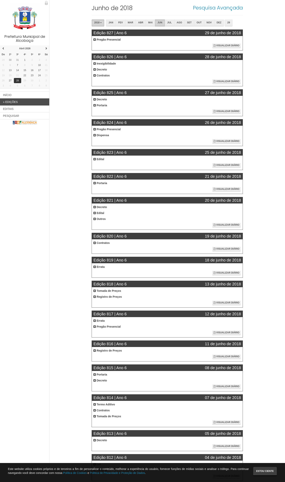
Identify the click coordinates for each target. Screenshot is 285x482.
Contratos (101, 75)
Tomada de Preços (107, 290)
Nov (209, 22)
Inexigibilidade (104, 63)
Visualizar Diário (226, 45)
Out (199, 22)
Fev (120, 22)
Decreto (100, 69)
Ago (179, 22)
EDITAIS (8, 108)
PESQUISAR (11, 115)
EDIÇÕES (10, 102)
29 (228, 22)
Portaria (100, 105)
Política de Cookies (75, 472)
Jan (110, 22)
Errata (98, 266)
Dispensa (101, 135)
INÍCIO (7, 95)
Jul (169, 22)
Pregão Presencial (107, 39)
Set (189, 22)
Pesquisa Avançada (218, 7)
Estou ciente (265, 471)
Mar (130, 22)
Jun (160, 22)
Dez (219, 22)
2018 (98, 22)
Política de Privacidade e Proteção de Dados (117, 472)
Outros (99, 219)
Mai (150, 22)
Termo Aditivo (104, 404)
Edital (98, 159)
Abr (140, 22)
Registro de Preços (107, 296)
